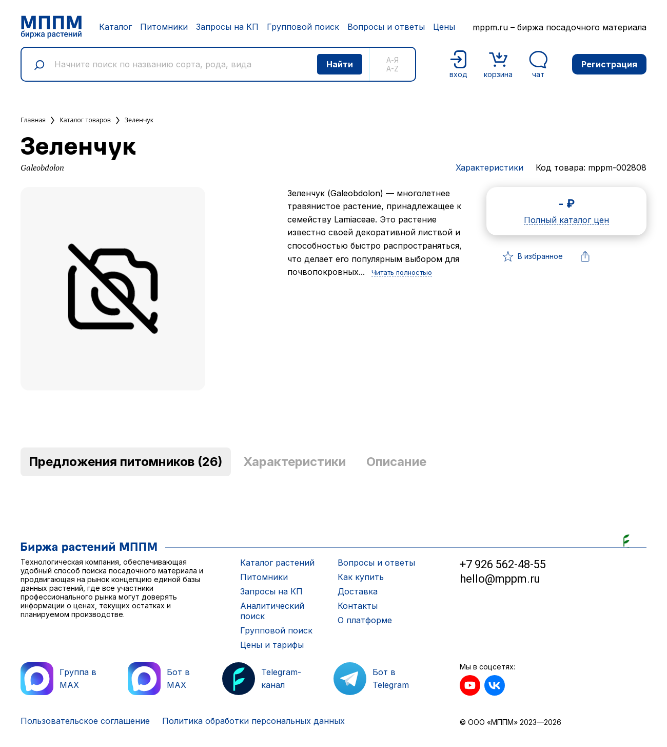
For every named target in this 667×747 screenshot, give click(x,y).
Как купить (361, 577)
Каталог (115, 27)
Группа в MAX (58, 678)
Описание (396, 461)
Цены (444, 27)
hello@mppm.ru (500, 578)
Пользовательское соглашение (85, 721)
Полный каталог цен (566, 220)
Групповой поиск (303, 27)
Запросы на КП (227, 27)
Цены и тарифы (272, 645)
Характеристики (489, 167)
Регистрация (609, 64)
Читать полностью (401, 272)
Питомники (164, 27)
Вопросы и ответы (386, 27)
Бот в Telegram (371, 678)
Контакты (358, 606)
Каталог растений (277, 562)
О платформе (365, 620)
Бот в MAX (159, 678)
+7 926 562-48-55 (503, 564)
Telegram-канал (261, 678)
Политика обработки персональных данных (253, 721)
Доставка (358, 591)
